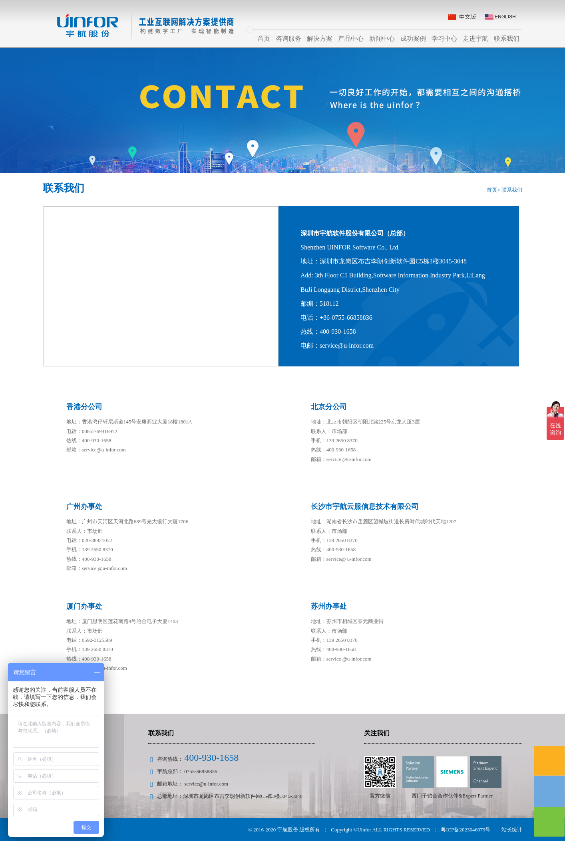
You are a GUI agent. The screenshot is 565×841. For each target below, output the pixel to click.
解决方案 (319, 38)
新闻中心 (382, 38)
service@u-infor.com (206, 784)
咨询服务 (288, 38)
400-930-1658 (211, 757)
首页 (263, 38)
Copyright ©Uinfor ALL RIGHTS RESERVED (380, 830)
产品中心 (351, 38)
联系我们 (506, 38)
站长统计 (511, 830)
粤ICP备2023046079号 (465, 830)
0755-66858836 (200, 771)
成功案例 (413, 38)
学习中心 (444, 38)
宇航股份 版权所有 (298, 830)
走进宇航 (475, 38)
